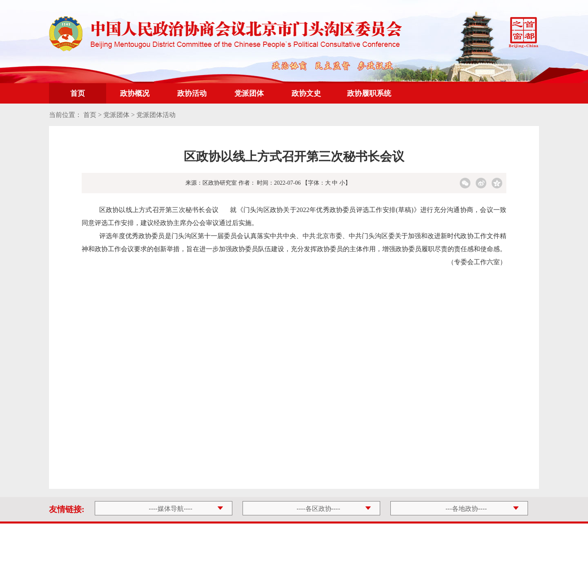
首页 (77, 93)
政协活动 (192, 93)
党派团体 (249, 93)
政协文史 (306, 93)
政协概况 (134, 93)
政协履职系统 (369, 93)
